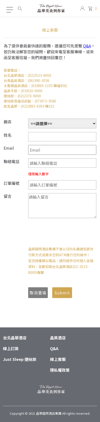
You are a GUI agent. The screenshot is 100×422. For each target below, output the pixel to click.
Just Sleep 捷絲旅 (19, 359)
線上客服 (58, 359)
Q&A (87, 46)
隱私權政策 (60, 370)
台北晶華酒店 (14, 338)
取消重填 (38, 293)
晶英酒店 (58, 338)
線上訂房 (11, 348)
